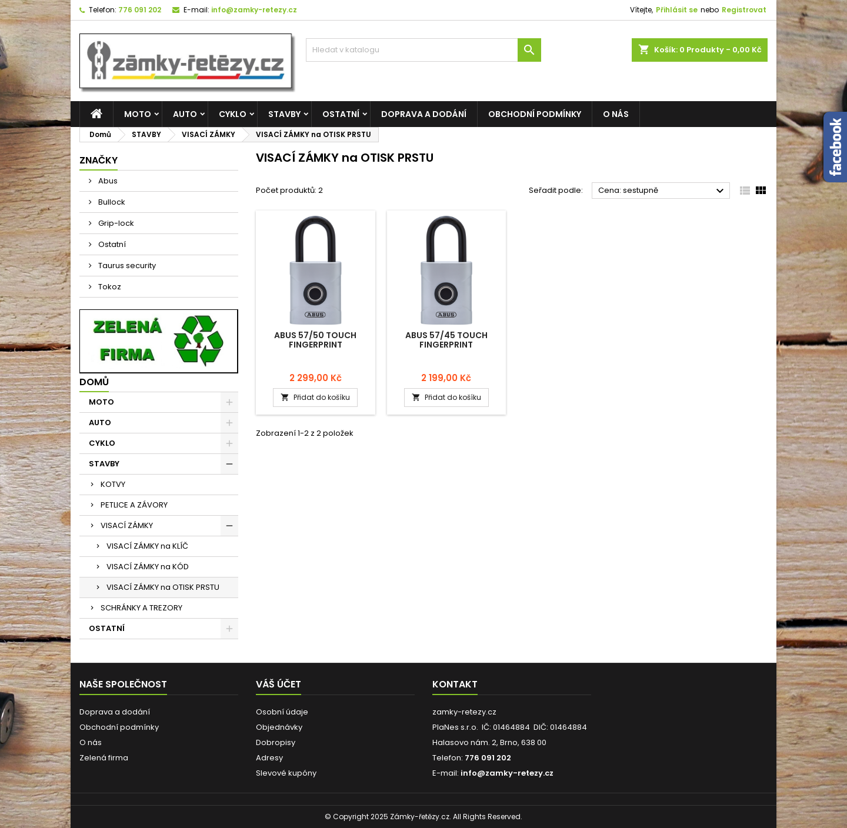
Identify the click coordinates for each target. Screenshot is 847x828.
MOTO (137, 114)
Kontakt (455, 684)
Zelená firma (103, 757)
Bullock (110, 202)
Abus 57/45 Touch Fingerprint (446, 339)
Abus (107, 180)
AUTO (185, 114)
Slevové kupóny (286, 773)
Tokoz (108, 286)
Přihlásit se (677, 10)
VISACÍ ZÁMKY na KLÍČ (147, 546)
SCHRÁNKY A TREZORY (141, 607)
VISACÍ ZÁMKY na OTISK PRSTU (162, 587)
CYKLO (232, 114)
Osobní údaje (282, 711)
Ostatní (111, 244)
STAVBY (284, 114)
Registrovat (744, 10)
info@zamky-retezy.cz (254, 10)
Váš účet (278, 684)
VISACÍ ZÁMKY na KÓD (147, 566)
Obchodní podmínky (534, 114)
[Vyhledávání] (423, 50)
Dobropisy (275, 742)
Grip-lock (115, 223)
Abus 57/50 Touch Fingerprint (315, 339)
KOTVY (113, 484)
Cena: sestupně (662, 191)
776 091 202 (139, 10)
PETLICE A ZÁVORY (134, 504)
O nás (616, 114)
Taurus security (126, 265)
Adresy (269, 757)
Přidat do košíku (315, 397)
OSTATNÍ (340, 114)
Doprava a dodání (423, 114)
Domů (94, 382)
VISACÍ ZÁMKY (127, 525)
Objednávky (279, 727)
